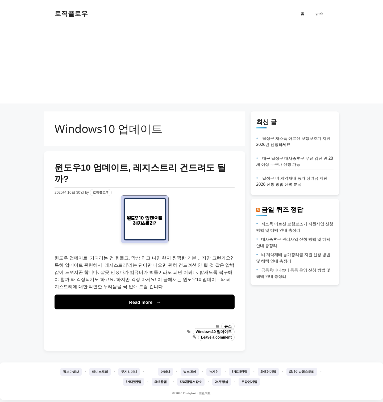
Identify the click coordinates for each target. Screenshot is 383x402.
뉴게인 (214, 371)
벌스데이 (189, 371)
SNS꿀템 (161, 381)
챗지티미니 (129, 371)
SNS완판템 (133, 381)
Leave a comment (216, 337)
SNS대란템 (239, 371)
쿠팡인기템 (249, 381)
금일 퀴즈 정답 (282, 209)
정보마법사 (71, 371)
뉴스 (319, 13)
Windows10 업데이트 (214, 332)
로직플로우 (71, 13)
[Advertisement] (191, 66)
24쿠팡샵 (221, 381)
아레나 (165, 371)
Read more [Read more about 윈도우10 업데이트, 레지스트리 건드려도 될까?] (140, 302)
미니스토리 (100, 371)
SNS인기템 (268, 371)
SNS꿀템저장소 (191, 381)
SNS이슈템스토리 (301, 371)
